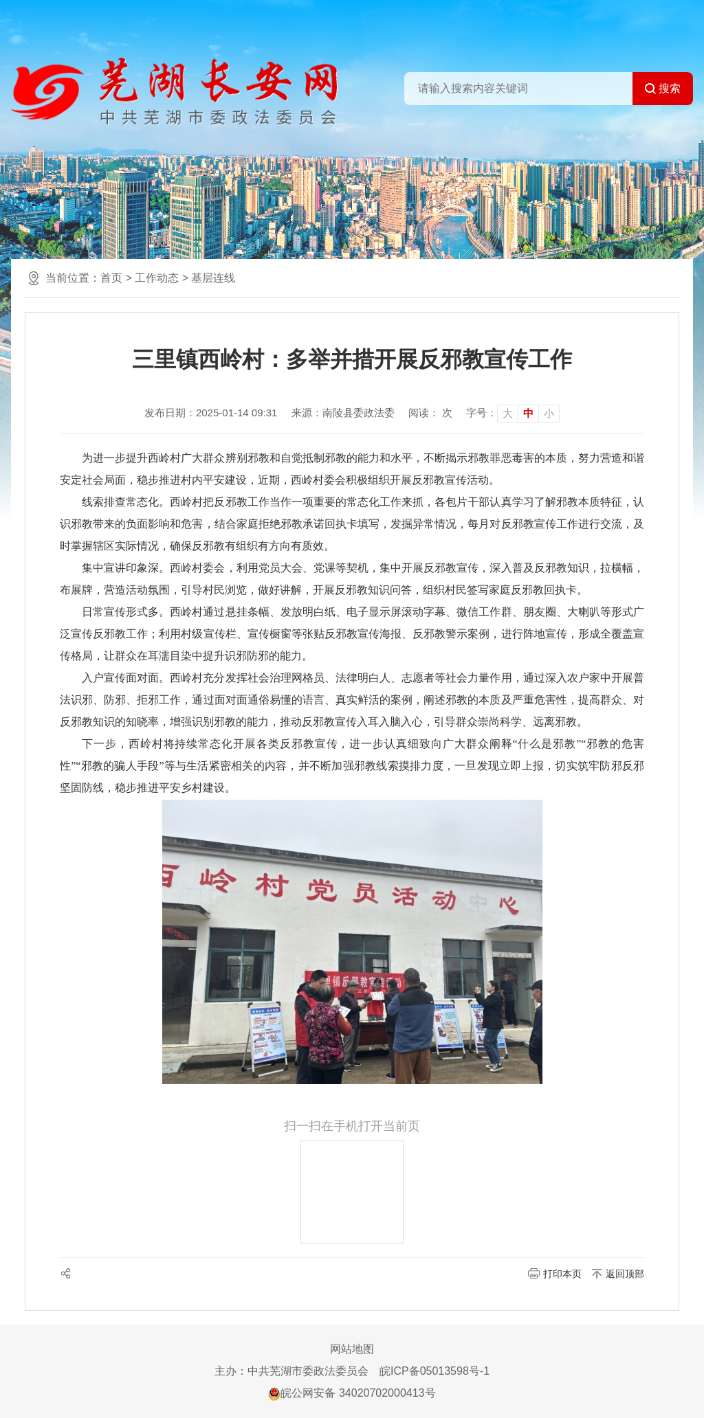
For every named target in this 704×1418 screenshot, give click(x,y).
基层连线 (213, 278)
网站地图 (352, 1349)
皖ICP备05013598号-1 (435, 1371)
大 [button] (508, 413)
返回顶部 (625, 1273)
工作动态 (157, 278)
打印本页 (562, 1273)
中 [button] (528, 413)
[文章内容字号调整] (513, 413)
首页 (111, 278)
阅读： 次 (430, 412)
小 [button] (549, 413)
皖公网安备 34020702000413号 (351, 1393)
